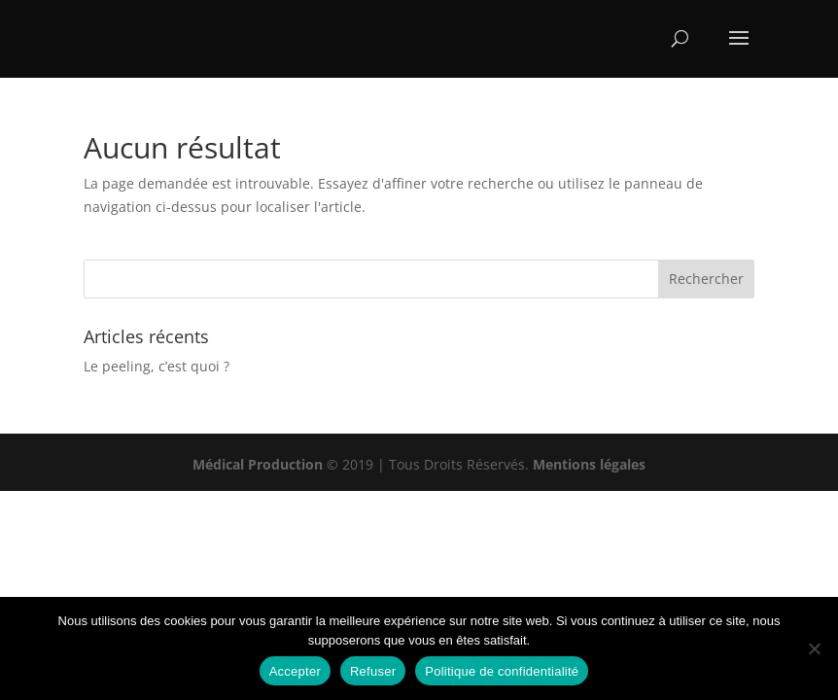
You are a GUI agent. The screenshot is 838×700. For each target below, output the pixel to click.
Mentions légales (589, 464)
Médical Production (257, 464)
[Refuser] (813, 648)
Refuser (373, 671)
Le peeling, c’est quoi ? (156, 366)
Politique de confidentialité (501, 671)
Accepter (295, 671)
